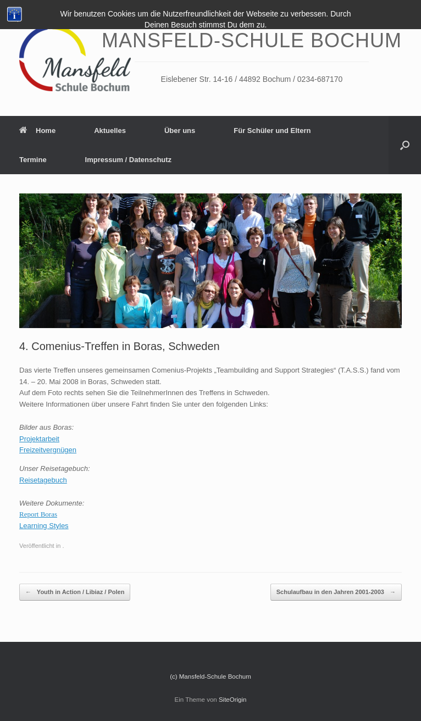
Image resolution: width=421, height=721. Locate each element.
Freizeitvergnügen (47, 450)
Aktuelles (110, 130)
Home (37, 130)
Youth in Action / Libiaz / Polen (74, 592)
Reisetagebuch (43, 480)
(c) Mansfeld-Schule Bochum (210, 676)
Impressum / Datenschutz (128, 160)
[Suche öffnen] (405, 145)
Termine (33, 160)
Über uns (179, 130)
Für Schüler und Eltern (272, 130)
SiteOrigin (233, 699)
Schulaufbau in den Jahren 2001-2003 (336, 592)
